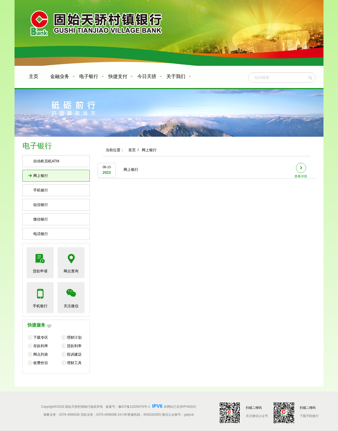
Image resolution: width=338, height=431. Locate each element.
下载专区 (40, 337)
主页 (33, 76)
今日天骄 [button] (149, 76)
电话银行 (40, 234)
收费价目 (40, 363)
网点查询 (71, 271)
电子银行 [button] (91, 76)
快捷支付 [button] (120, 76)
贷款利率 (74, 346)
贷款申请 (40, 271)
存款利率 (40, 346)
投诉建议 (74, 354)
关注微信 (71, 306)
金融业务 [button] (62, 76)
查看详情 (300, 170)
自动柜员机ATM (46, 161)
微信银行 (40, 219)
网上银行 (40, 175)
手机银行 (40, 190)
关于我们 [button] (178, 76)
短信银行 (40, 205)
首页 (132, 150)
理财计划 (74, 337)
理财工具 (74, 363)
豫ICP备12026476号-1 (134, 407)
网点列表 (40, 354)
